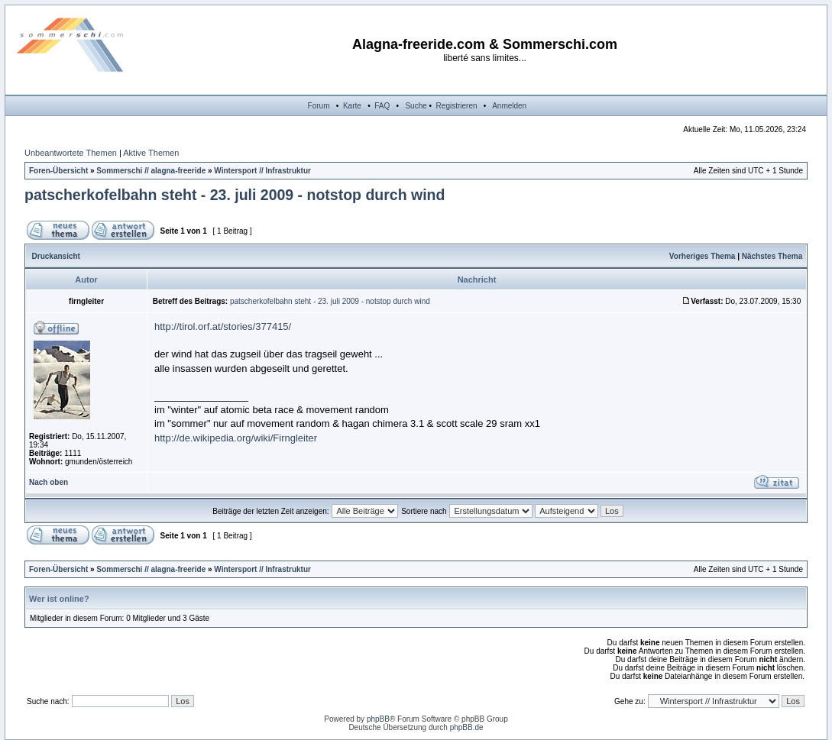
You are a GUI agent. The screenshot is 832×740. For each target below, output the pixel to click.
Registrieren (457, 106)
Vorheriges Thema (702, 256)
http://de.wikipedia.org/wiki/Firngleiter (235, 438)
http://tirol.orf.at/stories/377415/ (222, 326)
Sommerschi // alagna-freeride (151, 170)
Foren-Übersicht (58, 170)
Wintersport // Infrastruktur (262, 170)
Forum (319, 106)
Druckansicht (56, 256)
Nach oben (48, 482)
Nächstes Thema (772, 256)
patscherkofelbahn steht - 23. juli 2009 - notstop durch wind (234, 194)
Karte (352, 106)
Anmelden (509, 106)
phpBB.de (467, 727)
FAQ (382, 106)
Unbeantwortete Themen (70, 152)
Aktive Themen (151, 152)
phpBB (378, 719)
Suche (415, 106)
